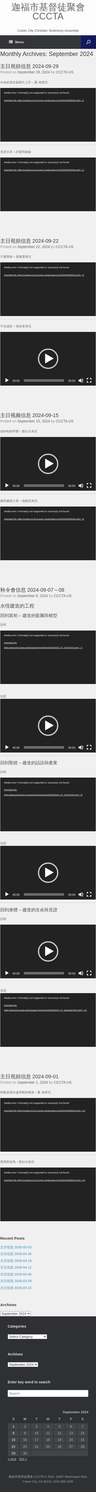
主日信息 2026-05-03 (15, 1247)
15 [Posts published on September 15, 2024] (13, 1440)
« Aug (12, 1459)
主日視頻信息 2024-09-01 (29, 1076)
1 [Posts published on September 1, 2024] (13, 1426)
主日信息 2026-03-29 (15, 1281)
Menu (16, 42)
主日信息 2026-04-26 (15, 1254)
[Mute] (80, 380)
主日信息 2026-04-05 (15, 1274)
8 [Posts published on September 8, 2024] (13, 1433)
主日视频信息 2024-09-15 (29, 415)
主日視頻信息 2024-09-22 (29, 241)
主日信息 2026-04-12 (15, 1267)
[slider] (44, 380)
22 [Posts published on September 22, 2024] (13, 1447)
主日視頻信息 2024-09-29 (29, 66)
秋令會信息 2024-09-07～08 (32, 590)
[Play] (6, 380)
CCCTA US (64, 72)
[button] (48, 359)
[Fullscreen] (89, 380)
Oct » (23, 1459)
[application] (48, 115)
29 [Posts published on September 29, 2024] (13, 1453)
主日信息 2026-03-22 (15, 1288)
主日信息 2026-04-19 (15, 1261)
